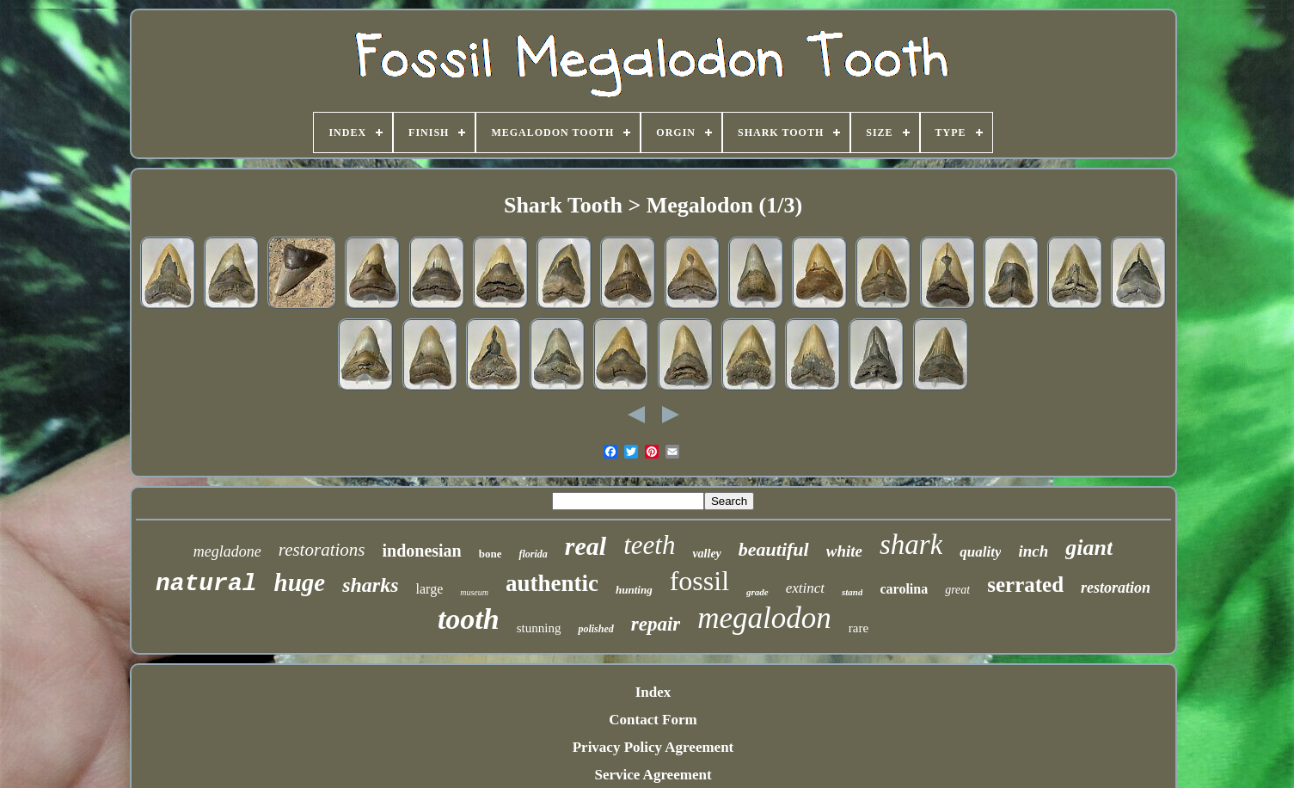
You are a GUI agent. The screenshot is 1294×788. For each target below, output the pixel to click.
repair (656, 624)
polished (595, 629)
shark (911, 544)
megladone (227, 551)
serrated (1025, 584)
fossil (699, 580)
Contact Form (652, 719)
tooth (469, 619)
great (957, 589)
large (430, 589)
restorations (322, 549)
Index (653, 692)
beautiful (774, 549)
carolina (904, 589)
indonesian (421, 550)
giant (1089, 547)
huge (300, 582)
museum (474, 592)
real (585, 546)
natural (206, 583)
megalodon (764, 618)
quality (980, 552)
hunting (634, 589)
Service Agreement (652, 774)
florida (532, 554)
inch (1033, 551)
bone (490, 553)
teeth (649, 545)
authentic (552, 583)
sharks (370, 585)
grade (757, 592)
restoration (1115, 587)
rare (858, 628)
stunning (539, 628)
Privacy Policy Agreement (653, 747)
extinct (805, 588)
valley (706, 553)
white (844, 551)
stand (852, 592)
